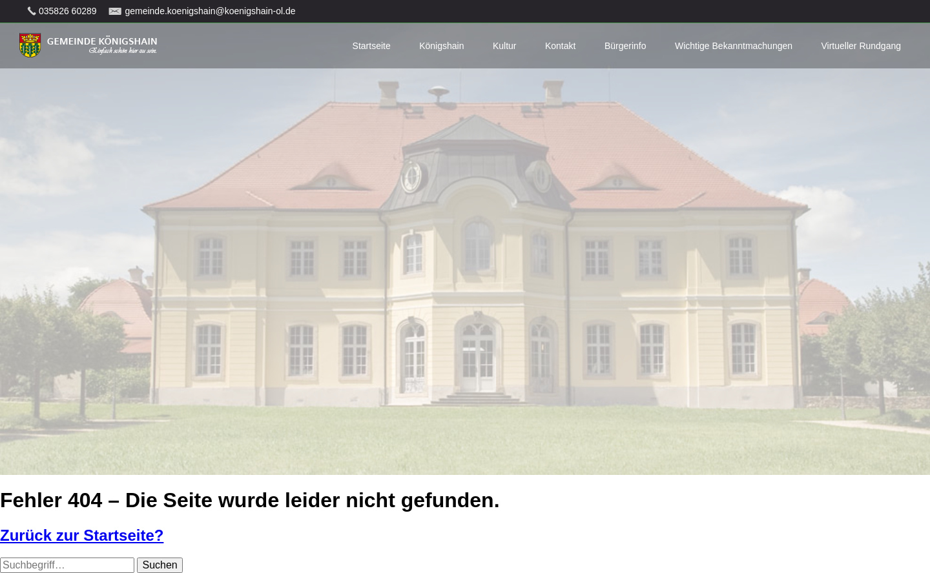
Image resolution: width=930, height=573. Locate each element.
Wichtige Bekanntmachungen (733, 46)
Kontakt (560, 46)
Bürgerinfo (625, 46)
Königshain (441, 46)
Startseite (372, 46)
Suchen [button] (159, 564)
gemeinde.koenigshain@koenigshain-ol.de (210, 11)
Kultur (505, 46)
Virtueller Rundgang (862, 46)
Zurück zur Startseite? (81, 535)
